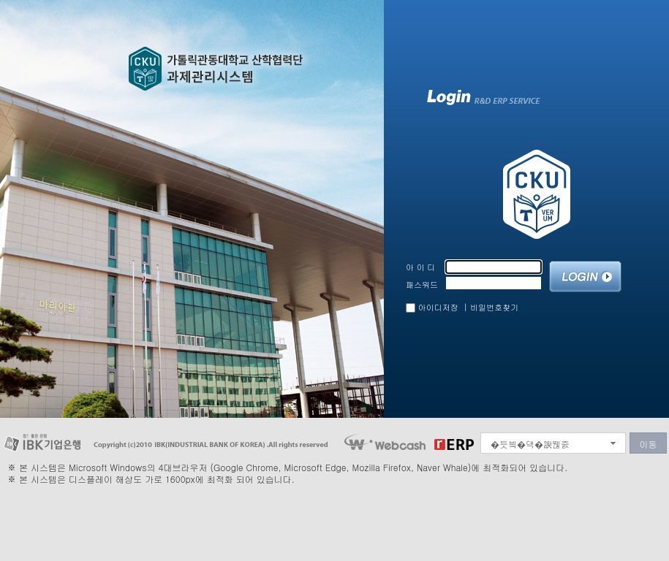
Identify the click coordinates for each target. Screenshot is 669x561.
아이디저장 (438, 307)
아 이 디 (420, 267)
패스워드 (422, 284)
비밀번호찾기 (494, 307)
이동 (648, 444)
